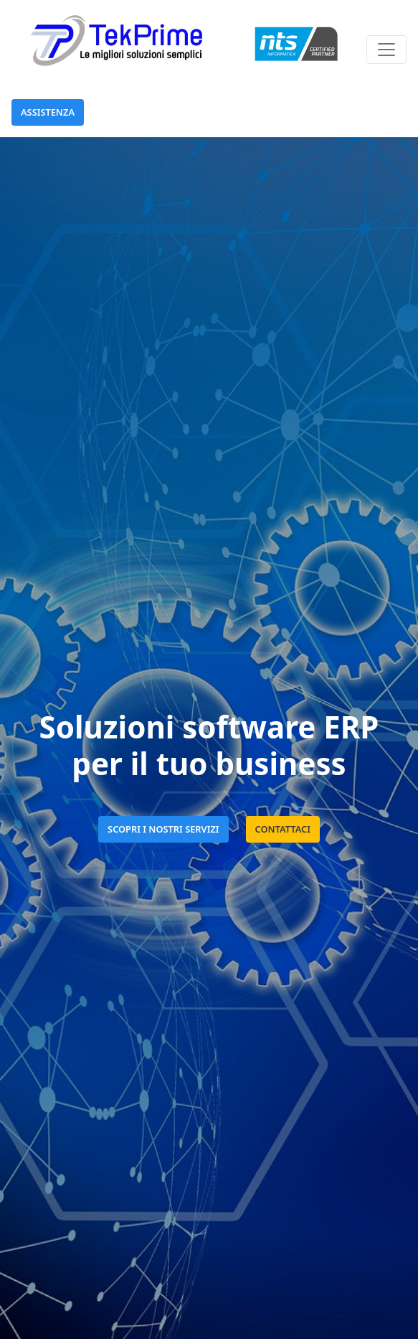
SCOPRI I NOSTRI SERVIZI (163, 829)
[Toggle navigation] (386, 49)
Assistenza (48, 112)
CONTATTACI (282, 829)
